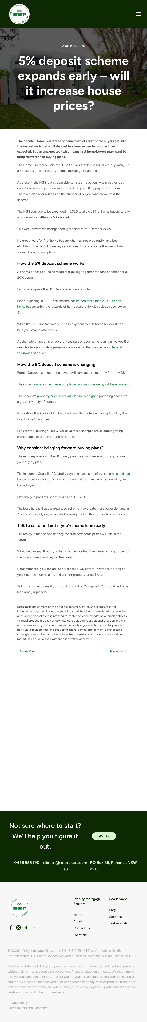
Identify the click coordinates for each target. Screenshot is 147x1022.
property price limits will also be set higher (67, 396)
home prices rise (33, 272)
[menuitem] (89, 914)
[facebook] (11, 928)
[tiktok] (26, 928)
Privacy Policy (18, 1003)
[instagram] (18, 928)
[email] (34, 928)
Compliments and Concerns (27, 1008)
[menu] (139, 14)
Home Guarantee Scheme (41, 165)
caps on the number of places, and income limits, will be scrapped (81, 384)
